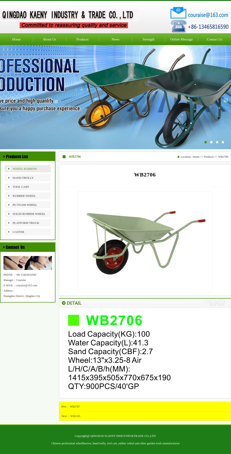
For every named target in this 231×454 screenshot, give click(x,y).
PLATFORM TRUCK (26, 223)
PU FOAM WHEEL (25, 205)
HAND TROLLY (23, 177)
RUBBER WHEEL (24, 196)
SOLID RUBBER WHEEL (29, 214)
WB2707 (75, 406)
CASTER (18, 232)
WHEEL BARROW (25, 168)
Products (209, 156)
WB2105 (75, 416)
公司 (115, 97)
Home (196, 156)
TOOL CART (21, 186)
